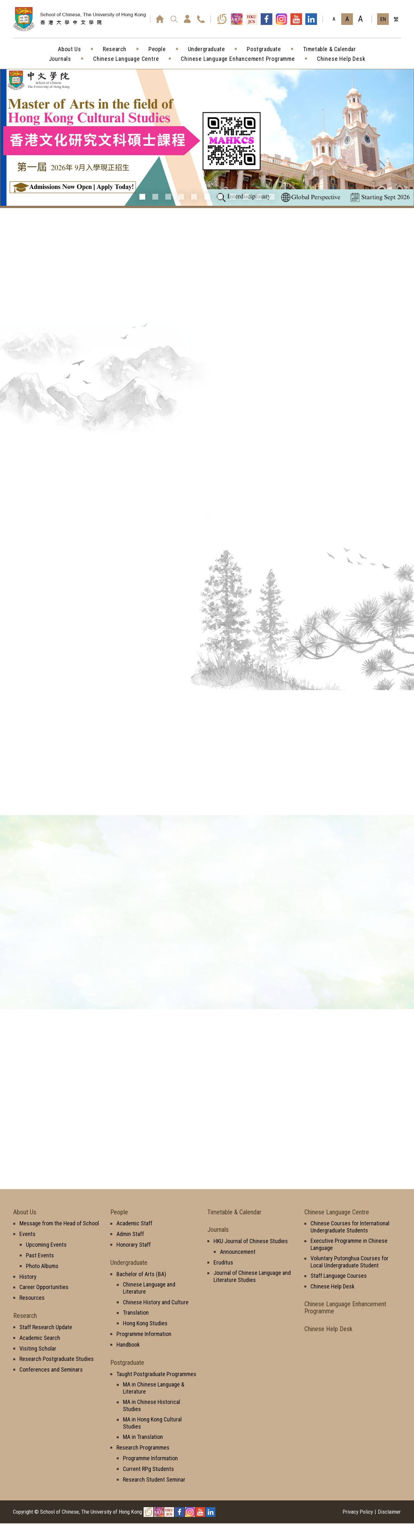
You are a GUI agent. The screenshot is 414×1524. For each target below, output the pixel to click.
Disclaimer (389, 1512)
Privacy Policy (358, 1512)
